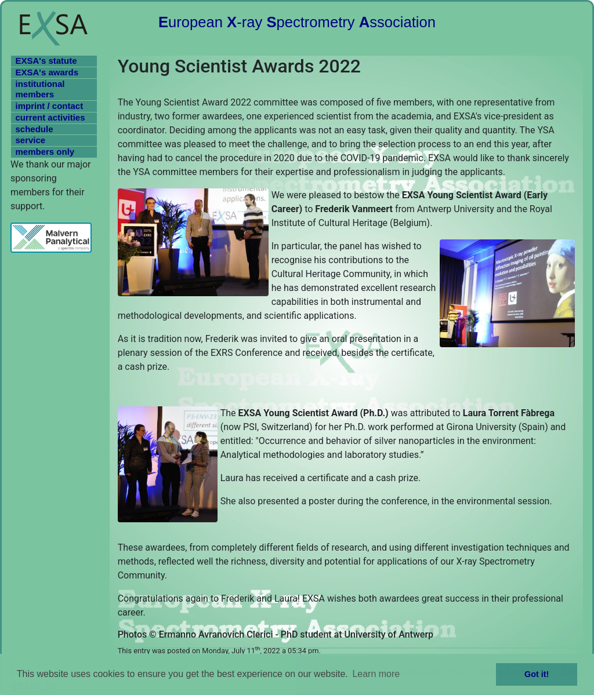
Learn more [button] (376, 674)
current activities (50, 117)
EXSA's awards (47, 72)
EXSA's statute (46, 61)
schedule (34, 129)
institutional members (40, 89)
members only (45, 152)
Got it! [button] (536, 674)
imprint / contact (50, 106)
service (31, 140)
